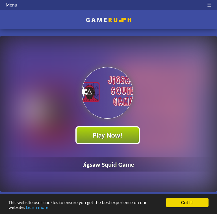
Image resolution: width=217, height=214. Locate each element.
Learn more (37, 208)
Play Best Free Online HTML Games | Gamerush (109, 19)
